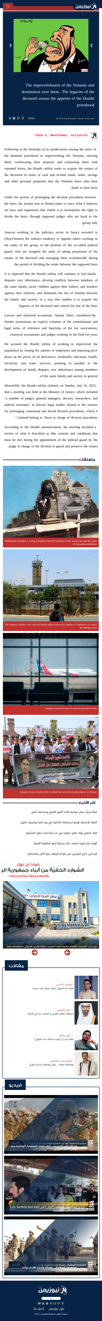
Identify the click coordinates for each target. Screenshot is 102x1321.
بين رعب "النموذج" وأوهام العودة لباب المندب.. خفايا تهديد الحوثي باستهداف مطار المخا (52, 948)
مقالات (16, 965)
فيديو (15, 1085)
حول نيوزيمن (56, 1308)
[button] (91, 45)
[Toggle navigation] (8, 6)
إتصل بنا (39, 1308)
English (73, 118)
